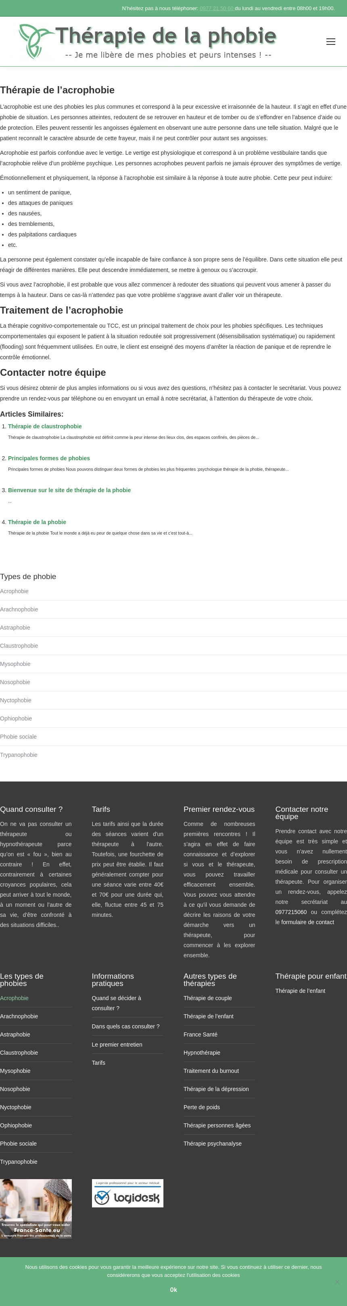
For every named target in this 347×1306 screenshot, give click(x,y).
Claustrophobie (19, 645)
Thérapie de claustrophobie (45, 426)
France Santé (200, 1034)
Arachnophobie (19, 609)
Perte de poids (202, 1107)
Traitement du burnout (211, 1071)
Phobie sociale (18, 736)
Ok (173, 1290)
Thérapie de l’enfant (209, 1016)
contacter (260, 388)
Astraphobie (15, 627)
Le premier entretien (117, 1044)
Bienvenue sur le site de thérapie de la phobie (69, 490)
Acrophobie (14, 591)
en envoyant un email (132, 398)
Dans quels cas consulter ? (126, 1026)
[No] (337, 1282)
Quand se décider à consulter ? (116, 1003)
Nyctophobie (15, 700)
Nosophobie (15, 682)
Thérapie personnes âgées (217, 1125)
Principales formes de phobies (49, 458)
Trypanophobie (19, 755)
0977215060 (293, 912)
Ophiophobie (16, 718)
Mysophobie (15, 664)
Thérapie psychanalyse (213, 1143)
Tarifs (98, 1063)
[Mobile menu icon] (331, 42)
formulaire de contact (307, 922)
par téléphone (79, 398)
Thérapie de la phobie (37, 522)
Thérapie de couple (208, 998)
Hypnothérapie (202, 1052)
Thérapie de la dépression (216, 1089)
